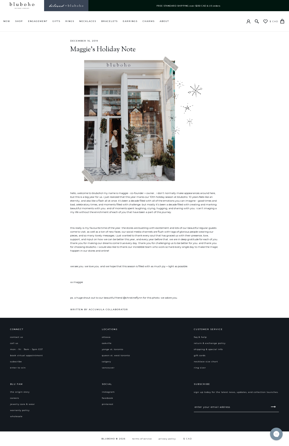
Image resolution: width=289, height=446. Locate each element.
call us (14, 343)
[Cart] (282, 21)
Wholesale (16, 416)
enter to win (18, 367)
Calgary (106, 361)
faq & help (200, 337)
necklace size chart (206, 361)
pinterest (107, 404)
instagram (108, 392)
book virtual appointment (26, 355)
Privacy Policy (167, 438)
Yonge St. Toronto (112, 349)
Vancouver (108, 367)
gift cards (199, 355)
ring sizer (200, 367)
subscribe (16, 361)
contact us (16, 337)
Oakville (107, 343)
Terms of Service (142, 438)
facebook (107, 398)
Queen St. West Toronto (116, 355)
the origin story (20, 392)
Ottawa (106, 337)
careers (14, 398)
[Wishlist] (265, 21)
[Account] (248, 21)
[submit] (273, 407)
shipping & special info (208, 349)
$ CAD (274, 21)
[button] (52, 332)
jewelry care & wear (22, 404)
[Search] (257, 21)
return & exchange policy (210, 343)
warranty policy (20, 410)
